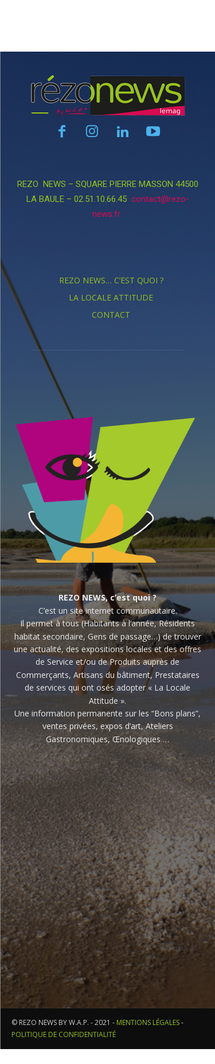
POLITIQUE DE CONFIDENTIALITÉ (63, 1034)
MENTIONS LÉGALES (147, 1022)
